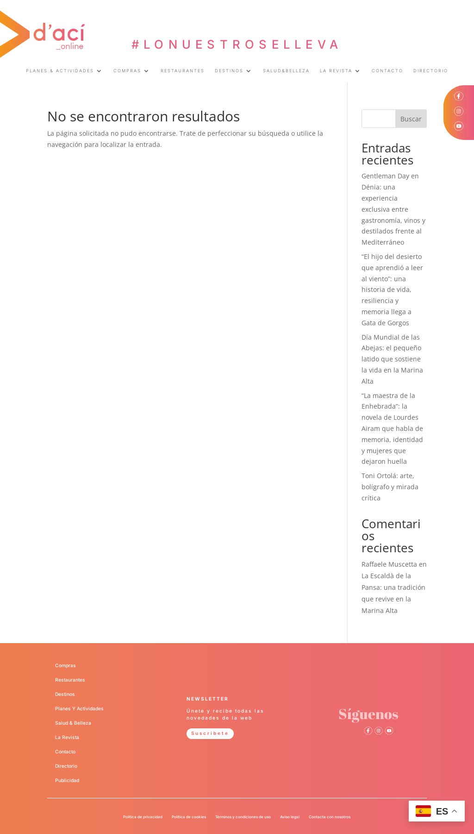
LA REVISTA (336, 70)
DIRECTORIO (430, 70)
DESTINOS (229, 70)
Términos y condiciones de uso (243, 817)
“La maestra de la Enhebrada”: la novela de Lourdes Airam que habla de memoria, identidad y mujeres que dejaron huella (392, 428)
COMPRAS (127, 70)
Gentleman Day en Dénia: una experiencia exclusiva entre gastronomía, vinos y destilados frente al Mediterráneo (393, 208)
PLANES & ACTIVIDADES (60, 70)
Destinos (65, 694)
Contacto (65, 751)
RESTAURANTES (183, 70)
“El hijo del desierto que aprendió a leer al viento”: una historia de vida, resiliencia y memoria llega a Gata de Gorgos (392, 289)
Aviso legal (289, 817)
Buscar (411, 118)
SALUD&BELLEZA (286, 70)
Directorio (66, 766)
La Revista (67, 737)
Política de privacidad (142, 817)
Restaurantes (70, 679)
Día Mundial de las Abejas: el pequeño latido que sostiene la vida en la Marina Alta (392, 359)
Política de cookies (189, 817)
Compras (65, 665)
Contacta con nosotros (329, 817)
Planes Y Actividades (79, 708)
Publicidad (67, 780)
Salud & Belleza (73, 723)
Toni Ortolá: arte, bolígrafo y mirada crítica (390, 486)
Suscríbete (211, 733)
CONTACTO (387, 70)
